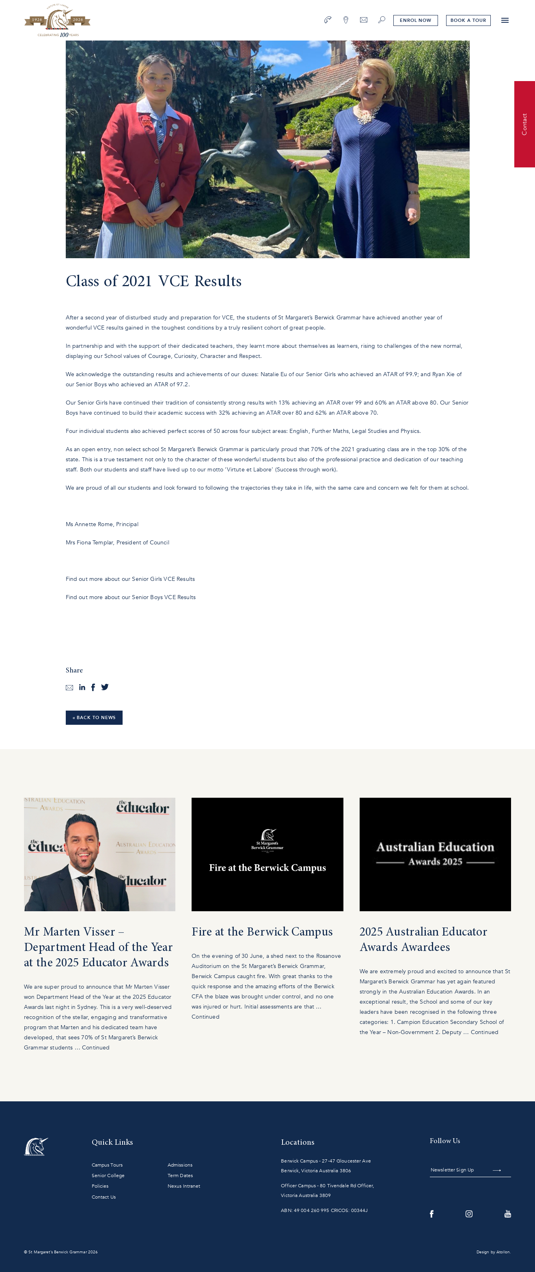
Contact (524, 124)
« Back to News (94, 718)
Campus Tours (107, 1165)
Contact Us (104, 1197)
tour (468, 20)
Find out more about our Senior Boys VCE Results (132, 597)
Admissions (180, 1165)
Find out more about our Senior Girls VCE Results (131, 579)
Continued (96, 1047)
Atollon (503, 1252)
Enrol (415, 20)
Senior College (108, 1175)
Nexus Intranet (184, 1186)
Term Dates (180, 1175)
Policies (100, 1186)
